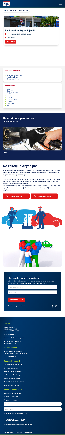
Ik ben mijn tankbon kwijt (12, 378)
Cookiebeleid (28, 432)
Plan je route (10, 41)
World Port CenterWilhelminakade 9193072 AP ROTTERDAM (11, 329)
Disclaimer (19, 432)
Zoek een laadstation (10, 368)
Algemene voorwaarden (11, 385)
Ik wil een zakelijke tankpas (13, 371)
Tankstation (12, 10)
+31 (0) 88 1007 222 (10, 334)
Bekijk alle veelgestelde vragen (14, 382)
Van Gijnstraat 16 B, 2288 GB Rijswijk (19, 34)
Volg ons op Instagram (11, 400)
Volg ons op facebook (11, 396)
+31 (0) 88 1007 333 (10, 356)
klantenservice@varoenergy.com (14, 338)
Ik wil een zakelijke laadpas (13, 375)
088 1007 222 (12, 37)
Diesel (5, 152)
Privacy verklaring (9, 432)
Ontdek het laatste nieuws (12, 393)
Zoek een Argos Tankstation (13, 364)
